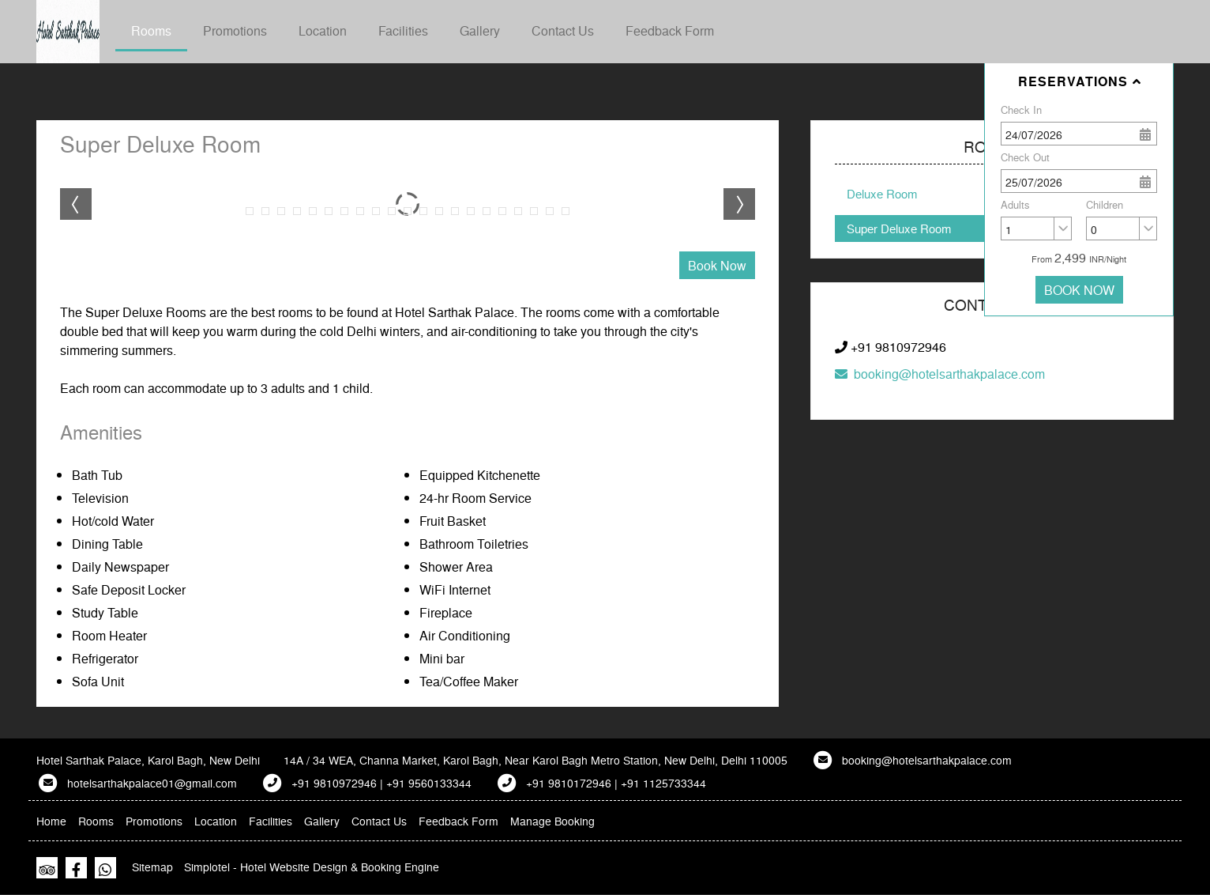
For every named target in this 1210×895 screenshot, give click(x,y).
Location (323, 30)
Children (1104, 204)
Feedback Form (670, 30)
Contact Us (563, 30)
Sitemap (152, 866)
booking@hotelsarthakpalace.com (940, 373)
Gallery (480, 30)
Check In (1021, 109)
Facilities (403, 30)
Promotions (235, 30)
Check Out (1025, 156)
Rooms (151, 30)
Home (51, 821)
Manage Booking (552, 821)
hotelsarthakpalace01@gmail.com (152, 783)
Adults (1015, 204)
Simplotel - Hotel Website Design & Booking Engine (311, 866)
